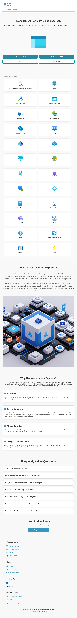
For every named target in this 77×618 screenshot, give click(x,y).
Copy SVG (20, 61)
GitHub (9, 586)
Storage (10, 552)
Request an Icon (38, 530)
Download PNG (57, 57)
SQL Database (12, 556)
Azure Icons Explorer (14, 596)
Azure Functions (12, 549)
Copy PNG (56, 61)
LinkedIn (9, 583)
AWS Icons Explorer (14, 600)
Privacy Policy (11, 569)
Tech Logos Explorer (14, 603)
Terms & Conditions (13, 572)
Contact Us (10, 566)
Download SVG (20, 57)
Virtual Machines (12, 546)
